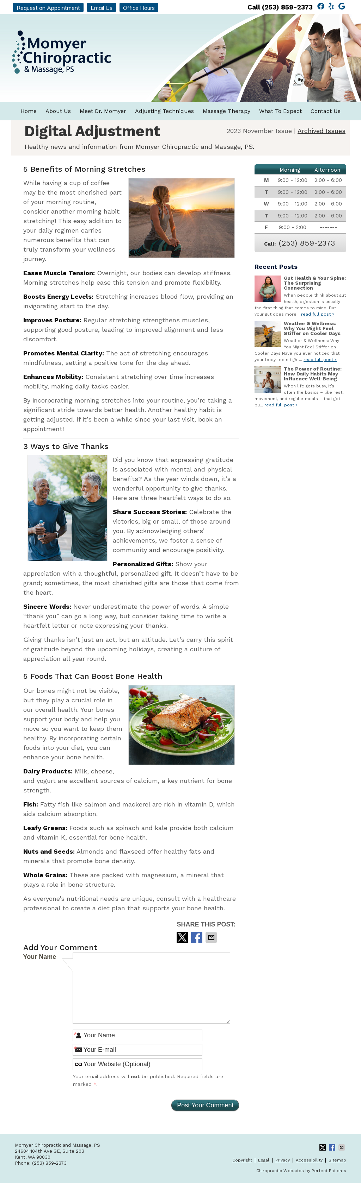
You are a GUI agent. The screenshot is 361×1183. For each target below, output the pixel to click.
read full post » (317, 314)
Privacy (282, 1160)
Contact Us (326, 111)
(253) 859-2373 (287, 7)
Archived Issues (321, 130)
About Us (58, 111)
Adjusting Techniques (164, 111)
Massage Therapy (226, 111)
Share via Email (212, 937)
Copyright (242, 1160)
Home (28, 111)
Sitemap (337, 1160)
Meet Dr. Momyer (103, 111)
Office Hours (139, 7)
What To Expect (280, 111)
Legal (263, 1160)
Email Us (101, 7)
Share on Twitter (183, 937)
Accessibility (309, 1160)
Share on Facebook (197, 937)
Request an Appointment (48, 7)
